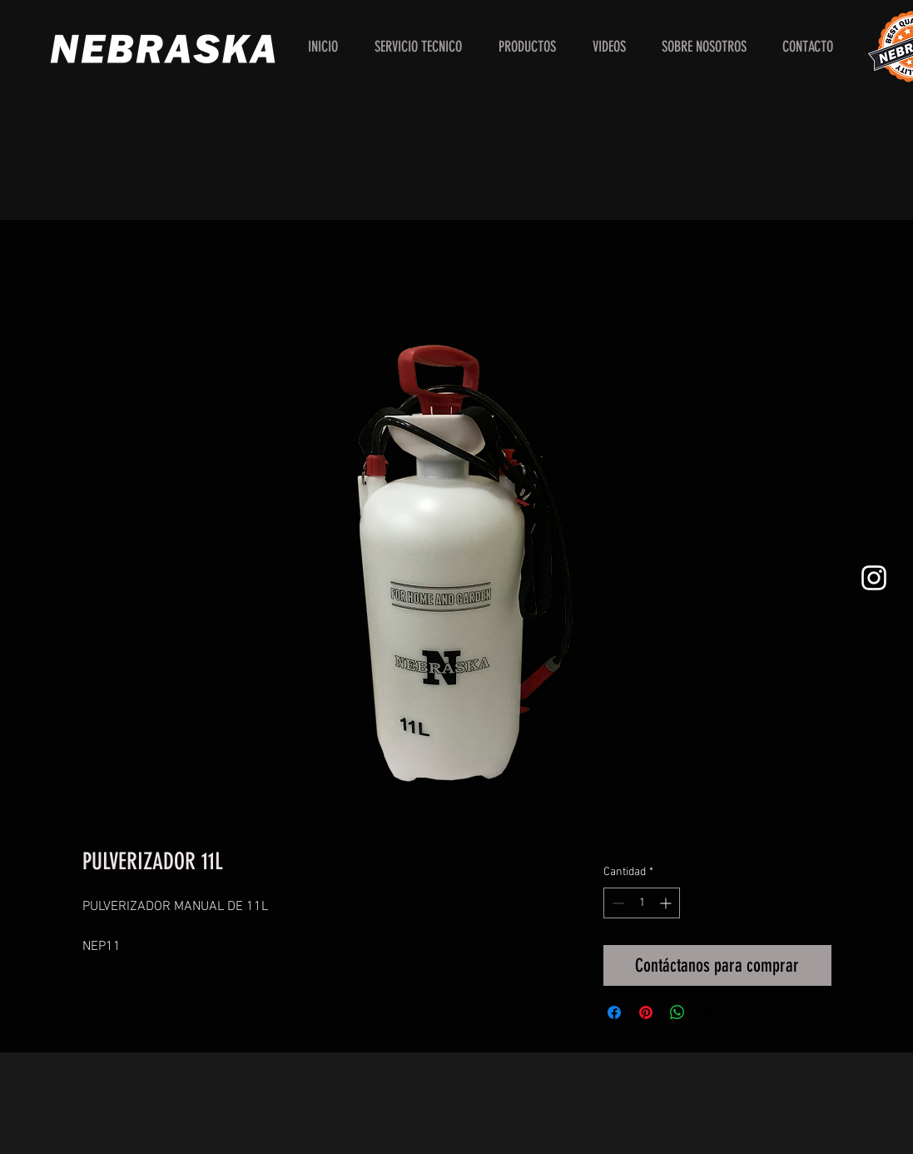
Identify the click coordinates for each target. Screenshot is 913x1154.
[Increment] (667, 903)
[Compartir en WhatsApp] (677, 1012)
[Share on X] (709, 1012)
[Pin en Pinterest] (646, 1012)
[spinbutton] (642, 903)
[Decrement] (616, 903)
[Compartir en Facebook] (614, 1012)
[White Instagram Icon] (874, 577)
